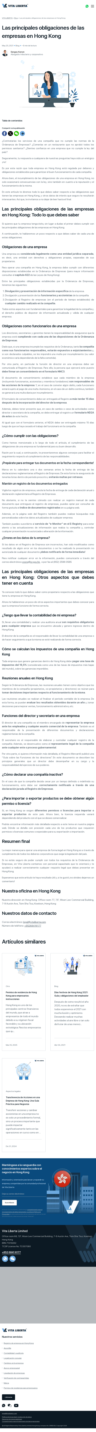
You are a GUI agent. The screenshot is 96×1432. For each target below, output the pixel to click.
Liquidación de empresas (14, 1373)
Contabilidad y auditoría (14, 1353)
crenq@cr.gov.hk (31, 561)
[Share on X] (10, 134)
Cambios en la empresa (14, 1363)
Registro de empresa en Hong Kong (19, 1343)
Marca (6, 1383)
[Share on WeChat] (16, 134)
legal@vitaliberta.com (34, 921)
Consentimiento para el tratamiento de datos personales (21, 1421)
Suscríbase (9, 1203)
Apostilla (7, 1348)
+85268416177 (32, 925)
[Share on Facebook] (4, 134)
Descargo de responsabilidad (12, 1419)
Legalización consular (13, 1358)
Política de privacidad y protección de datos (17, 1417)
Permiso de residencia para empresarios (21, 1388)
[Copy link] (22, 134)
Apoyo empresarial (12, 1368)
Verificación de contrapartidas (16, 1378)
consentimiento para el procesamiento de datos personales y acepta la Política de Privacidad (22, 1212)
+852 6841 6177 (11, 1252)
